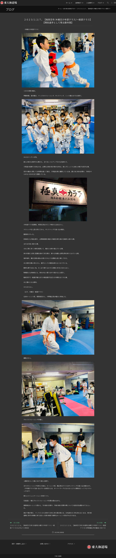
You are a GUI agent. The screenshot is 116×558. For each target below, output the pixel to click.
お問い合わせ (44, 544)
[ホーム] (60, 8)
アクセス (70, 544)
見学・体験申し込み (18, 544)
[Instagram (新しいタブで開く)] (112, 3)
